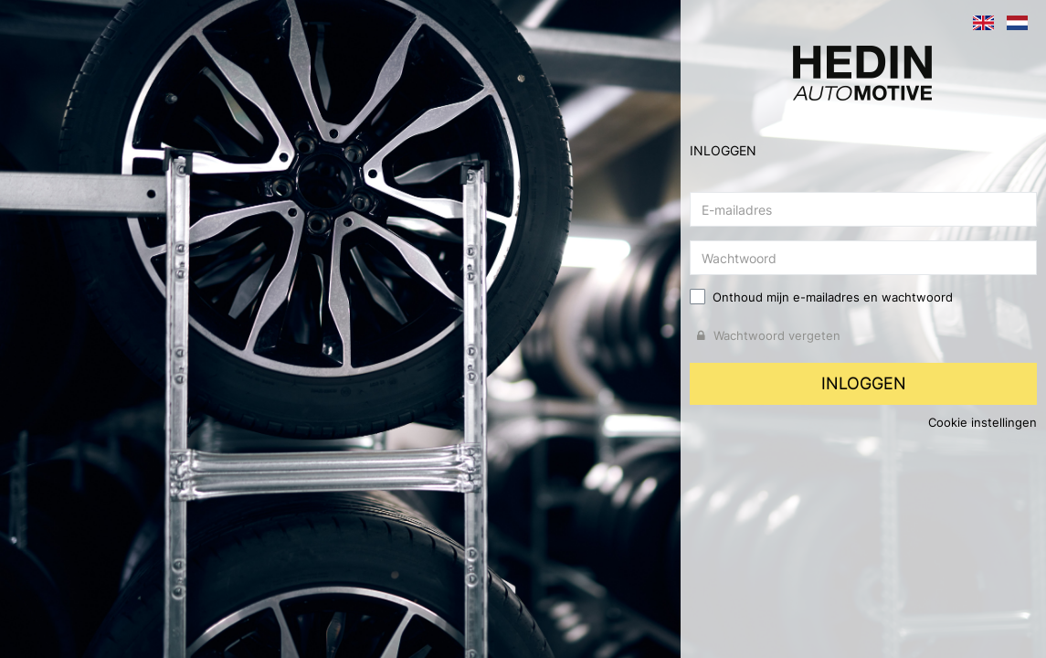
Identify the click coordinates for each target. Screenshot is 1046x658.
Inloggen (863, 383)
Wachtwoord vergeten (768, 335)
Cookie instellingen (982, 422)
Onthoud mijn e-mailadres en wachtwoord (833, 297)
